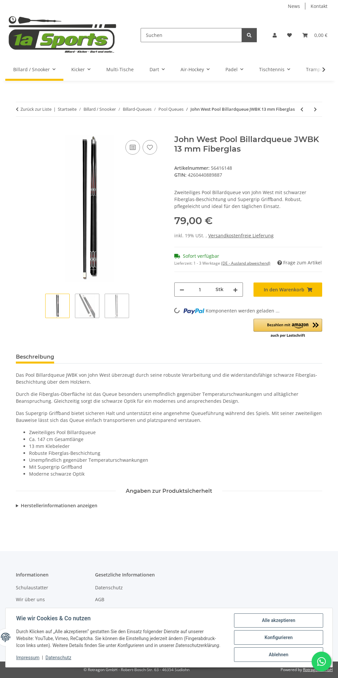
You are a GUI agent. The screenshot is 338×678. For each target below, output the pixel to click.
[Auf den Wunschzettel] (150, 147)
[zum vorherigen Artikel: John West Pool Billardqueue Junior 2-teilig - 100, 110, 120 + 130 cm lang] (302, 109)
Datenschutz (58, 657)
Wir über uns (30, 599)
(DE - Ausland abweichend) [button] (245, 263)
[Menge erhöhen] (235, 289)
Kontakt (319, 6)
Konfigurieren (278, 637)
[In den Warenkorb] (21, 131)
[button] (274, 35)
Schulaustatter (32, 587)
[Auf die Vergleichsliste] (132, 147)
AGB (99, 599)
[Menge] (200, 289)
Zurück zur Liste (35, 109)
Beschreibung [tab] (35, 357)
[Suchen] (191, 35)
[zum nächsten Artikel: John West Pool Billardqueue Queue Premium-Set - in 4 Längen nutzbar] (315, 109)
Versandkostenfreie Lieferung (241, 235)
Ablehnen (278, 654)
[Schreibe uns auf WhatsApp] (321, 661)
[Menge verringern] (182, 289)
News (294, 6)
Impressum (27, 657)
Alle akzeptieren (278, 620)
